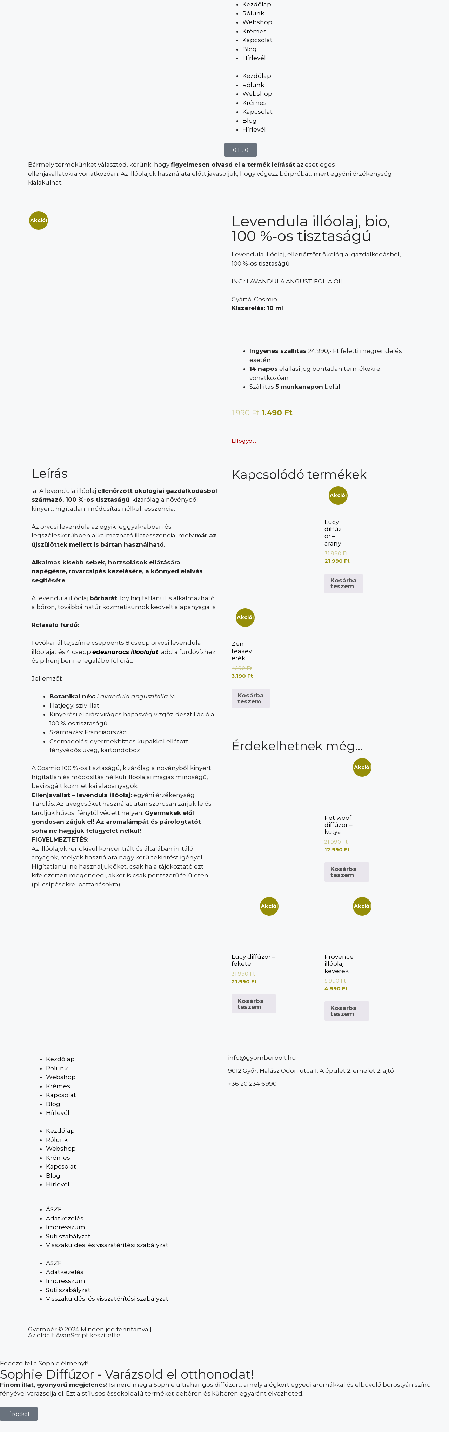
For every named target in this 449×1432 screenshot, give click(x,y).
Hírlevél (254, 57)
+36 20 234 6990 (252, 1083)
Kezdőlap (256, 4)
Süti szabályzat (68, 1236)
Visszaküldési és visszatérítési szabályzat (107, 1245)
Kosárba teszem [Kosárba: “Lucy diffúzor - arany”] (343, 583)
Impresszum (65, 1227)
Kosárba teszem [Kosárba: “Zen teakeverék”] (250, 698)
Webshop (257, 22)
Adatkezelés (64, 1218)
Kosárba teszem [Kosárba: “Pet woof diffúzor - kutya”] (343, 871)
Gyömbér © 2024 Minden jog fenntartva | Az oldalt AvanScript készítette (90, 1332)
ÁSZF (54, 1209)
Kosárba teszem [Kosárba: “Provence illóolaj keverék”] (343, 1010)
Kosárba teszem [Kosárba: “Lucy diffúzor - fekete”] (250, 1003)
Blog (249, 49)
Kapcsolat (257, 40)
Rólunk (253, 13)
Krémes (254, 31)
